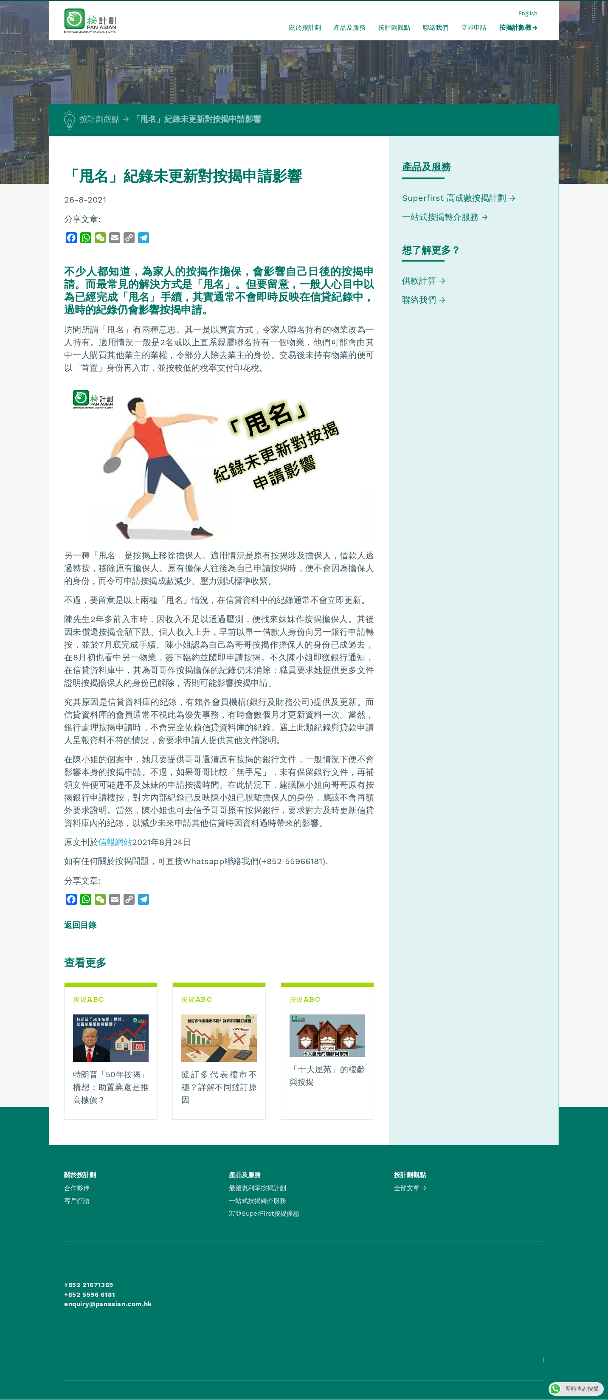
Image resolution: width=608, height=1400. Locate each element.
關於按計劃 (305, 27)
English (528, 13)
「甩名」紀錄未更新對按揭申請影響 (196, 119)
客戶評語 (77, 1201)
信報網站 (115, 842)
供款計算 (419, 281)
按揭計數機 (515, 27)
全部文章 (406, 1188)
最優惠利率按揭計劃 (257, 1188)
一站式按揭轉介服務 (441, 217)
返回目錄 (80, 925)
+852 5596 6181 (89, 1295)
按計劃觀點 (394, 27)
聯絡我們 (435, 27)
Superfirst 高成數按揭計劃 (454, 198)
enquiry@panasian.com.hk (108, 1304)
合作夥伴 (77, 1188)
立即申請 (474, 27)
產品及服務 (350, 27)
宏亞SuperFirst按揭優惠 (264, 1213)
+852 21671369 (88, 1285)
